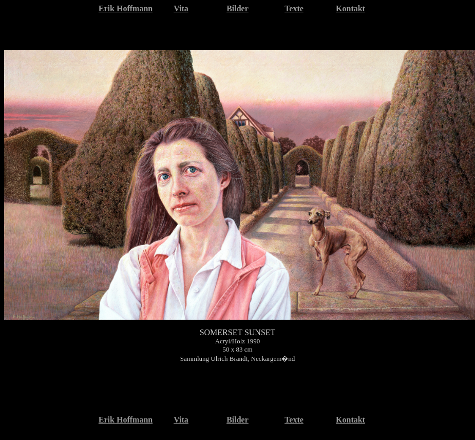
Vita (181, 8)
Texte (293, 8)
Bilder (237, 8)
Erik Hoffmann (126, 8)
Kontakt (350, 8)
